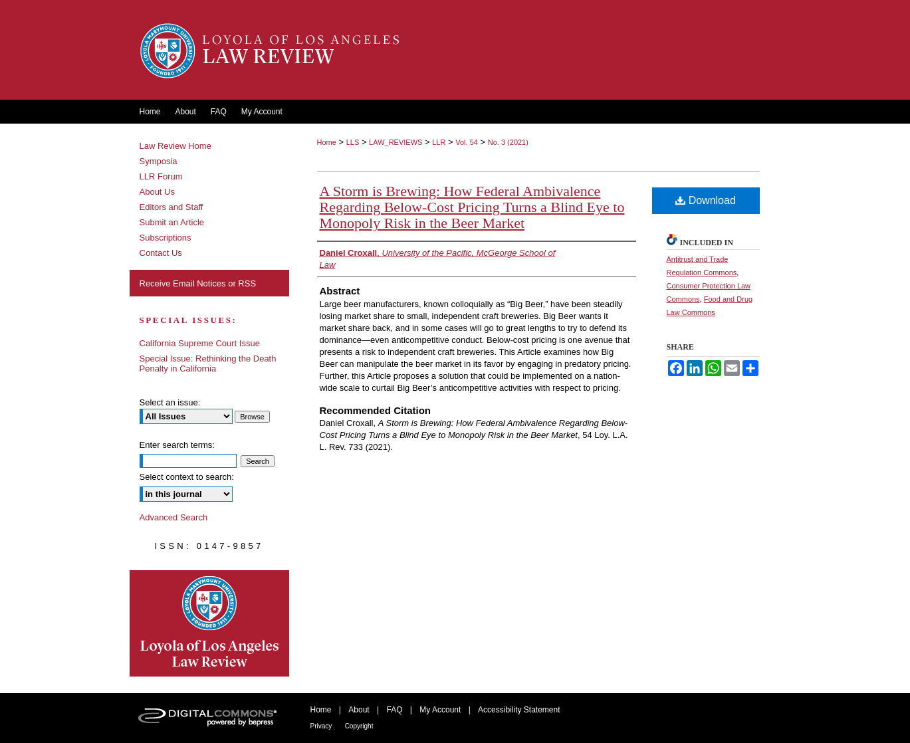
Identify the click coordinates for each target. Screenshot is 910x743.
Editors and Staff (171, 207)
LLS (353, 142)
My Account (440, 709)
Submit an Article (172, 222)
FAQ (394, 709)
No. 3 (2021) (508, 142)
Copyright (359, 726)
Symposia (158, 161)
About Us (157, 192)
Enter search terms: (177, 445)
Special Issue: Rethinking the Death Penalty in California (208, 363)
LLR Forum (161, 176)
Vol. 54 (466, 142)
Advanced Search (174, 517)
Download (705, 200)
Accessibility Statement (519, 709)
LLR (438, 142)
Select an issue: (170, 402)
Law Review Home (175, 146)
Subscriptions (165, 238)
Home (326, 142)
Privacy (321, 726)
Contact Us (161, 253)
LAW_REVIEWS (395, 142)
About (358, 709)
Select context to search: (187, 477)
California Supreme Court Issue (200, 343)
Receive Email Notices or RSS (198, 283)
